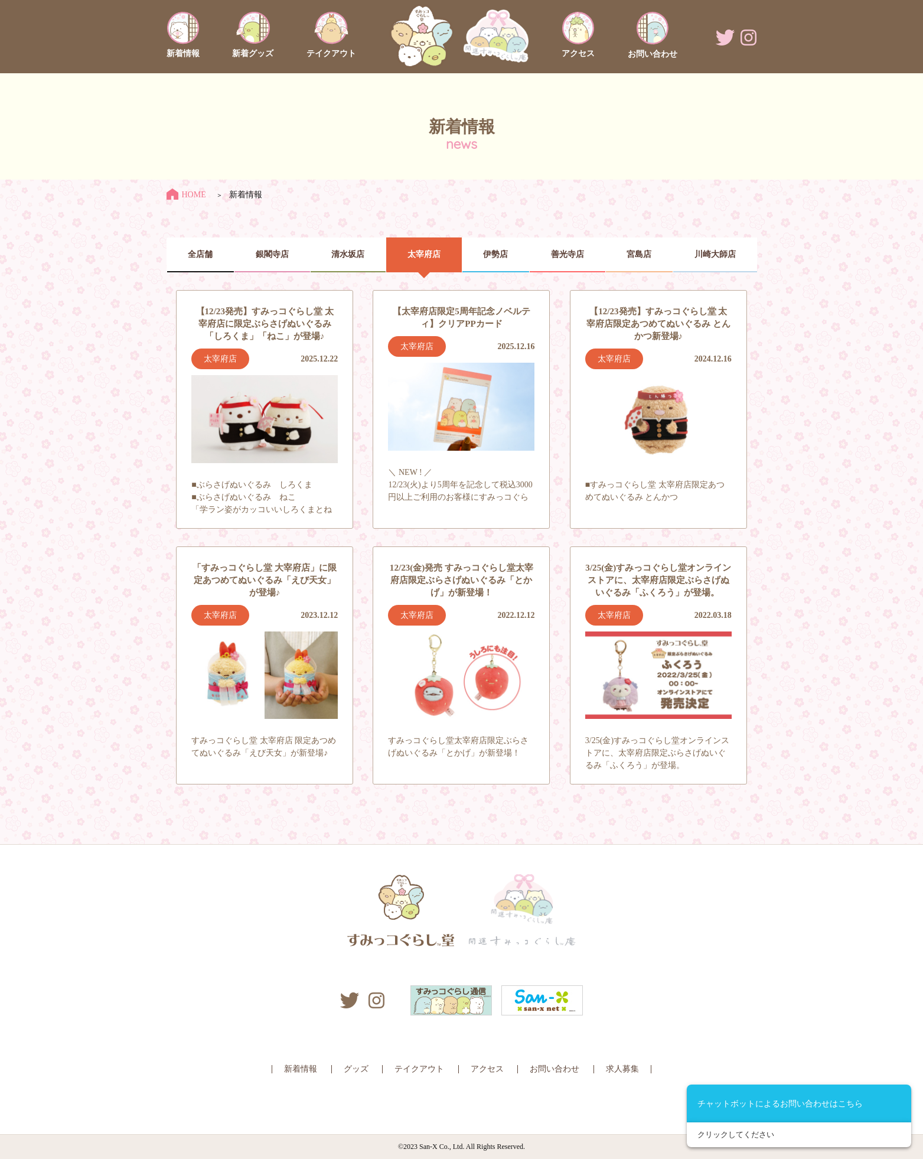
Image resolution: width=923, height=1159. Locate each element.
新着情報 (300, 1068)
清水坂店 (347, 254)
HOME (186, 194)
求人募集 (622, 1068)
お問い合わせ (554, 1068)
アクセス (487, 1068)
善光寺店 (567, 254)
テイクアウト (419, 1068)
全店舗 (200, 254)
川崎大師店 (715, 254)
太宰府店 (424, 254)
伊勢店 (495, 254)
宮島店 (639, 254)
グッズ (356, 1068)
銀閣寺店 (272, 254)
